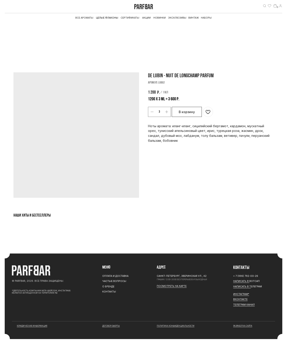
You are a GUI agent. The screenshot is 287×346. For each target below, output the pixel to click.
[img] (264, 6)
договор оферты (111, 326)
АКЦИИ (146, 17)
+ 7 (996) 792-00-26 (245, 276)
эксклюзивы (177, 17)
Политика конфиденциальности (175, 326)
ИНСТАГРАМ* (241, 294)
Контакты (109, 291)
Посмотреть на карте (172, 286)
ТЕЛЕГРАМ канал (244, 304)
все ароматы (84, 17)
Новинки (159, 17)
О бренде (108, 286)
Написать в (241, 281)
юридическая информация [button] (32, 326)
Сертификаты (130, 17)
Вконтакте (240, 299)
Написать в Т (242, 286)
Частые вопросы (114, 281)
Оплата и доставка (115, 276)
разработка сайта (242, 326)
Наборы (206, 17)
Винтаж (193, 17)
